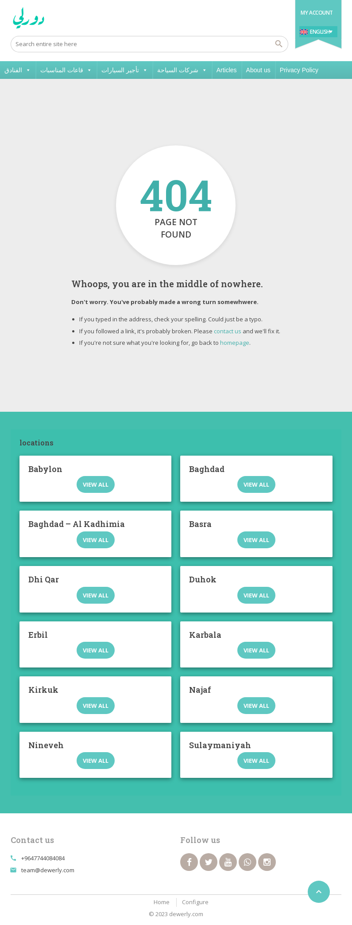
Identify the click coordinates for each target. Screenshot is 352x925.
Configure (195, 902)
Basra (200, 524)
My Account (317, 12)
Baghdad (206, 469)
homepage (234, 343)
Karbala (205, 634)
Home (162, 902)
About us (258, 70)
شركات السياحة (182, 70)
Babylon (45, 469)
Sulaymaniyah (220, 745)
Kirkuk (43, 689)
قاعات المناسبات (66, 70)
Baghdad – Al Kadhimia (76, 524)
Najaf (200, 689)
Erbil (38, 634)
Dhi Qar (43, 579)
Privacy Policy (299, 70)
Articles (227, 70)
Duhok (203, 579)
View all (95, 484)
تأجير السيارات (124, 70)
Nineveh (46, 745)
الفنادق (17, 70)
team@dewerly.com (47, 870)
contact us (227, 331)
